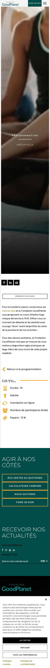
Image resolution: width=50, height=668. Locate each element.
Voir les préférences (25, 655)
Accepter (25, 640)
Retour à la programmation (21, 369)
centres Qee (8, 310)
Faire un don (35, 3)
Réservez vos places (25, 296)
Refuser (25, 648)
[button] (46, 599)
